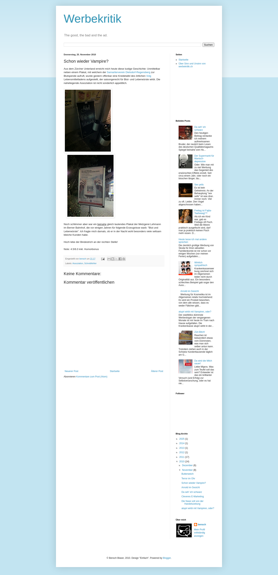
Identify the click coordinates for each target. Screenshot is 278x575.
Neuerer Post (71, 371)
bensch (202, 524)
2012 (182, 452)
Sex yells (199, 184)
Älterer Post (157, 371)
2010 (182, 461)
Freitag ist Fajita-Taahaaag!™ (203, 212)
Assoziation (77, 263)
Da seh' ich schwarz (200, 128)
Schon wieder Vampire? (193, 483)
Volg (148, 75)
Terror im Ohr (188, 478)
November (187, 470)
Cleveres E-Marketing (192, 496)
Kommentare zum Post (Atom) (91, 376)
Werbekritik (92, 18)
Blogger (167, 558)
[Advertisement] (195, 93)
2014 (182, 443)
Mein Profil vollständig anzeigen (199, 532)
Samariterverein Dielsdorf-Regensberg (128, 72)
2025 (182, 439)
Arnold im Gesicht (190, 291)
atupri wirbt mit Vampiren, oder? (195, 311)
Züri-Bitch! (199, 332)
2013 (182, 448)
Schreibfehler (90, 263)
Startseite (115, 371)
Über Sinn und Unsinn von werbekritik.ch (192, 65)
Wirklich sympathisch (200, 264)
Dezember (187, 465)
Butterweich (187, 474)
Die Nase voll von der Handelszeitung (192, 502)
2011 (182, 457)
